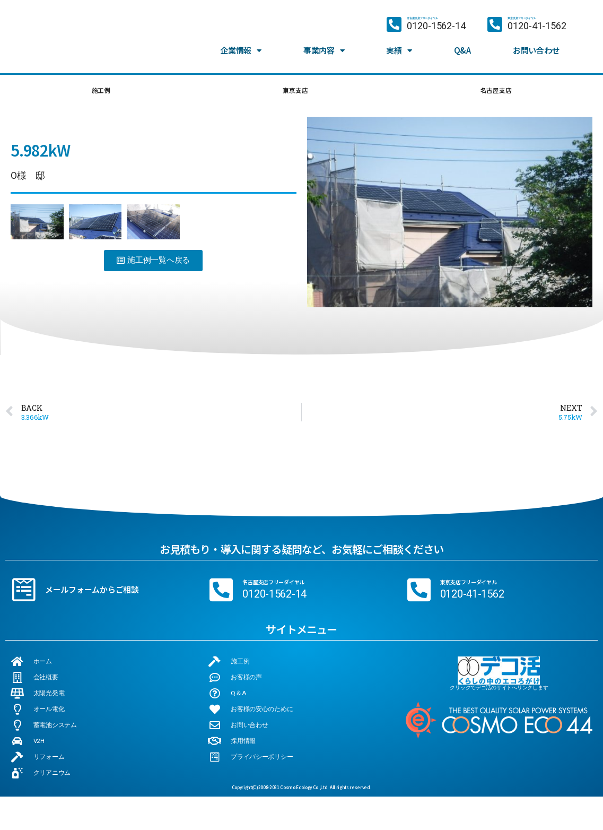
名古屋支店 (495, 92)
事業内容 (324, 41)
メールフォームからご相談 (92, 593)
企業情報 (240, 41)
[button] (153, 264)
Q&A (462, 41)
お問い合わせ (536, 41)
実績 (399, 41)
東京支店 (293, 92)
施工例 (100, 92)
